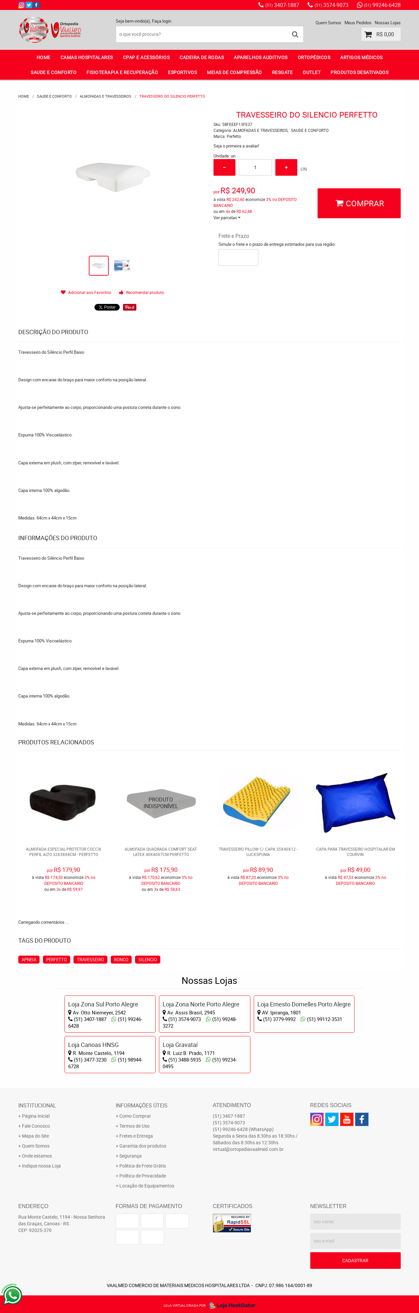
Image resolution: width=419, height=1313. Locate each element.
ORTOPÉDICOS (314, 57)
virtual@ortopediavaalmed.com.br (248, 1149)
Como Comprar (135, 1116)
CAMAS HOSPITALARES (87, 57)
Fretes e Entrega (136, 1136)
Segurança (130, 1156)
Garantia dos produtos (142, 1146)
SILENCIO (147, 960)
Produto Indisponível (161, 802)
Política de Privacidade (142, 1175)
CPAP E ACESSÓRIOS (146, 57)
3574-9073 (332, 5)
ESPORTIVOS (182, 72)
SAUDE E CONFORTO (53, 72)
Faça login (161, 21)
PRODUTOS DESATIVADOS (359, 72)
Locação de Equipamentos (146, 1185)
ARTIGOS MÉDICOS (361, 57)
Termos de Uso (134, 1126)
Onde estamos (37, 1156)
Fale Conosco (36, 1126)
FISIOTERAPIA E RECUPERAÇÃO (122, 72)
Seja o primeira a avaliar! (236, 146)
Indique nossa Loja (41, 1166)
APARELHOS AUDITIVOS (261, 57)
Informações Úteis (142, 1105)
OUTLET (312, 72)
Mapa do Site (35, 1136)
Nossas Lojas (388, 23)
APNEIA (29, 960)
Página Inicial (36, 1116)
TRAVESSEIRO (90, 960)
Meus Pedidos (358, 23)
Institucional (37, 1105)
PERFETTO (56, 960)
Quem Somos (328, 23)
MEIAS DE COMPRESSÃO (234, 72)
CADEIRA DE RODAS (202, 57)
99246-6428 (382, 5)
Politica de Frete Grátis (142, 1166)
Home (44, 57)
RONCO (121, 960)
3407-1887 (282, 5)
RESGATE (282, 72)
